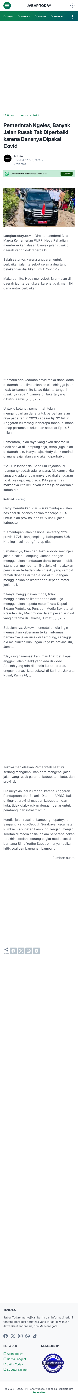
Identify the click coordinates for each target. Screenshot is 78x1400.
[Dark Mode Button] (72, 5)
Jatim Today (13, 1364)
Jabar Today (39, 6)
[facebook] (13, 951)
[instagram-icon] (20, 1336)
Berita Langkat (14, 1359)
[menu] (7, 5)
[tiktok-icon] (35, 1336)
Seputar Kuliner (15, 1369)
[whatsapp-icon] (27, 1336)
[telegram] (36, 951)
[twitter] (21, 951)
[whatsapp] (28, 951)
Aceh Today (13, 1354)
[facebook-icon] (5, 1336)
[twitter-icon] (13, 1336)
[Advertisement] (39, 67)
